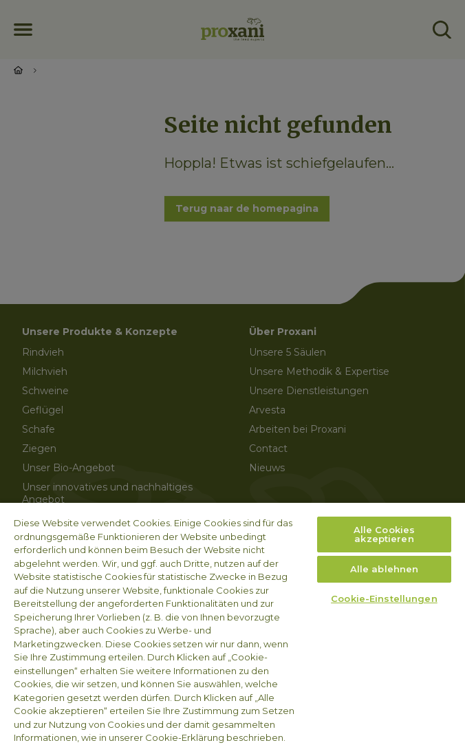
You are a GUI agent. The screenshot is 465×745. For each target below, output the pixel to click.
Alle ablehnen (384, 568)
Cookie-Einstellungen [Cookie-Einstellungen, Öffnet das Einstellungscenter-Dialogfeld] (384, 598)
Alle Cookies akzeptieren (384, 534)
